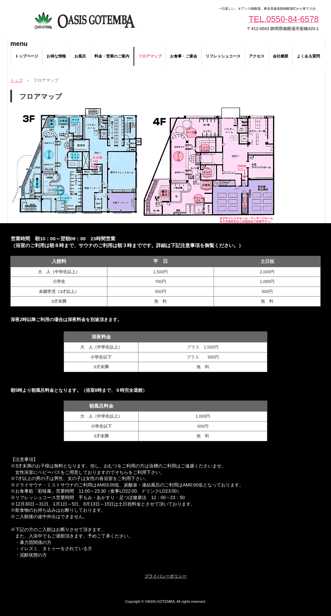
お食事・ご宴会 (183, 56)
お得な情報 (56, 56)
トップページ (26, 56)
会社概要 (280, 56)
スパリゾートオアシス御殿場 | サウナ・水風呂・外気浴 (84, 19)
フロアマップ (150, 56)
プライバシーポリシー (165, 576)
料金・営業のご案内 (111, 56)
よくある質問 (308, 56)
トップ (16, 80)
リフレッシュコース (223, 56)
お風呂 (80, 56)
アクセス (256, 56)
